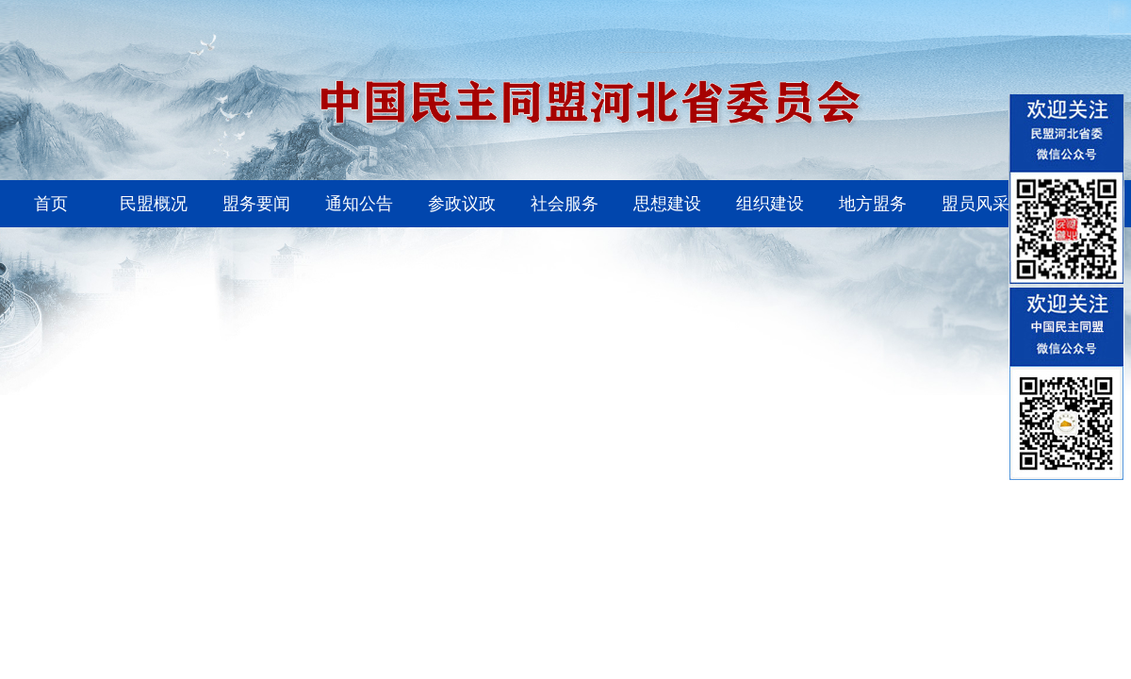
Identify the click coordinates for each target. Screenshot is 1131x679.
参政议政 (462, 203)
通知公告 (359, 203)
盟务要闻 (256, 203)
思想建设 (667, 203)
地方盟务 (873, 203)
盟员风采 (975, 203)
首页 (51, 203)
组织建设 (770, 203)
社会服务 (564, 203)
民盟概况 (154, 203)
